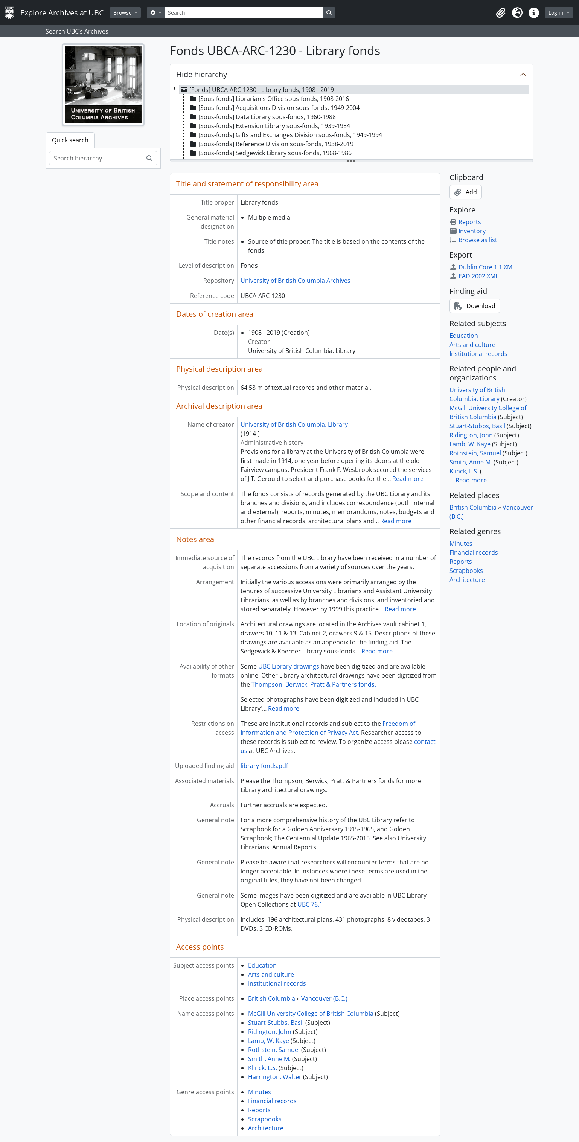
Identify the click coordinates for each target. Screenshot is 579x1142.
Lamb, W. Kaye (268, 1041)
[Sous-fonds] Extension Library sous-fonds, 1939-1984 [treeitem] (269, 125)
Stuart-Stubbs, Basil (276, 1022)
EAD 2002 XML (473, 276)
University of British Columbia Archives (295, 280)
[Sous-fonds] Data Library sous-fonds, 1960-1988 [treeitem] (262, 116)
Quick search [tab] (70, 140)
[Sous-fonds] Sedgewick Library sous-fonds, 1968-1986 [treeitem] (270, 152)
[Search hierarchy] (95, 158)
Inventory (467, 231)
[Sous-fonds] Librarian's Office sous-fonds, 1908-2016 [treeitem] (269, 98)
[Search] (244, 12)
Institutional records (277, 983)
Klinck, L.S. (262, 1068)
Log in (557, 12)
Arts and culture (271, 974)
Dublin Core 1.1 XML (482, 267)
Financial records (272, 1101)
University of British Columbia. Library (294, 424)
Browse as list (473, 240)
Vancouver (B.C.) (324, 998)
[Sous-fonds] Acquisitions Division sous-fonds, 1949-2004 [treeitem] (274, 107)
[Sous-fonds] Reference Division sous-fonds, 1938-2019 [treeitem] (271, 143)
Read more (408, 479)
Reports (259, 1110)
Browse (123, 12)
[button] (500, 13)
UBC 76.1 (310, 904)
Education (262, 965)
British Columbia (271, 998)
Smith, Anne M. (269, 1059)
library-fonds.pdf (264, 766)
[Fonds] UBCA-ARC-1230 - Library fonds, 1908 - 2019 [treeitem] (257, 89)
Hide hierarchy (201, 74)
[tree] (351, 122)
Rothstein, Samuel (274, 1050)
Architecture (265, 1128)
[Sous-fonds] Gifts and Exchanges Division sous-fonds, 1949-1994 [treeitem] (285, 134)
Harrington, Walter (275, 1077)
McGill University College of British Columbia (310, 1013)
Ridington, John (269, 1031)
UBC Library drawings (288, 666)
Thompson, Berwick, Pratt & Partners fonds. (313, 684)
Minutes (259, 1092)
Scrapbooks (265, 1119)
